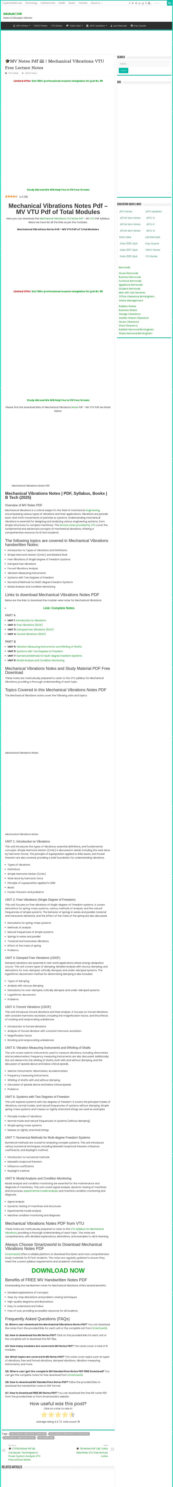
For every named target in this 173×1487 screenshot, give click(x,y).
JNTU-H (150, 218)
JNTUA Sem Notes (130, 224)
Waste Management (131, 300)
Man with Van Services (132, 292)
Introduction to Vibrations (31, 587)
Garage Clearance (130, 314)
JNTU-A (150, 230)
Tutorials (83, 3)
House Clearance (129, 321)
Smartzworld (12, 1100)
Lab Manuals (118, 25)
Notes (16, 73)
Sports (72, 3)
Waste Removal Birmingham (135, 333)
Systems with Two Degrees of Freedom (40, 618)
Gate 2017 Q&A (128, 250)
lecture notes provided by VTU (77, 492)
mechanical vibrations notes (19, 1283)
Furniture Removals (130, 281)
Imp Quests (138, 25)
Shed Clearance (128, 325)
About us (95, 3)
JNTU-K (150, 224)
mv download (46, 1283)
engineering (93, 477)
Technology (31, 3)
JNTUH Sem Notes (130, 218)
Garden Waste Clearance (134, 318)
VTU (10, 73)
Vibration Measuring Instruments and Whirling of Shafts (49, 614)
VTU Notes (56, 25)
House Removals (128, 273)
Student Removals (129, 288)
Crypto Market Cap (12, 3)
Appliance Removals (131, 285)
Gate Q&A (73, 25)
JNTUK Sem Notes (129, 230)
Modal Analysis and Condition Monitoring (40, 627)
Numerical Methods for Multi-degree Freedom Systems (49, 623)
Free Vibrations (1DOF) (30, 592)
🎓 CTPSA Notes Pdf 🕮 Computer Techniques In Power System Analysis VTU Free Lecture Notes (25, 1298)
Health (62, 3)
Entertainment (48, 3)
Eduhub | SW (12, 14)
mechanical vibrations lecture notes (69, 1279)
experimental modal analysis (41, 1036)
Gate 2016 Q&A (128, 243)
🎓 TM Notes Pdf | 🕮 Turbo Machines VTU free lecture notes (90, 1296)
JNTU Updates (95, 25)
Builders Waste (127, 306)
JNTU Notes (20, 25)
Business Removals (130, 277)
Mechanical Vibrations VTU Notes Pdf (61, 202)
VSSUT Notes (40, 25)
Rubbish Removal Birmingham (136, 329)
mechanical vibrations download (28, 1279)
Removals (124, 267)
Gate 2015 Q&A (128, 256)
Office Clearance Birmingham (136, 296)
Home (7, 25)
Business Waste (128, 310)
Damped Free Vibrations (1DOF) (35, 596)
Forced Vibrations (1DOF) (31, 601)
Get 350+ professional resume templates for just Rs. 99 (67, 81)
